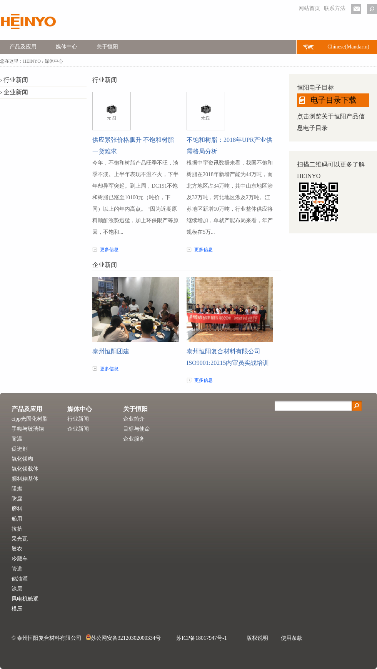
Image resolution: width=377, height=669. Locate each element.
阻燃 (17, 489)
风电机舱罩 (25, 599)
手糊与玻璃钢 (28, 429)
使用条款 (291, 638)
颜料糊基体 (25, 479)
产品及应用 (23, 47)
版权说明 (257, 638)
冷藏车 (20, 559)
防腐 (17, 499)
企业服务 (134, 439)
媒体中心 (66, 47)
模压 (17, 609)
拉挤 (17, 529)
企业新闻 (15, 92)
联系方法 (334, 8)
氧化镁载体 (25, 469)
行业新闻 (15, 80)
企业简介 (134, 419)
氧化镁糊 (22, 459)
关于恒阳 (107, 47)
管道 (17, 569)
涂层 (17, 589)
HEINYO (32, 61)
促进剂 (20, 449)
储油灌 (20, 579)
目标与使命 (136, 429)
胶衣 (17, 549)
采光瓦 (20, 539)
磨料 (17, 509)
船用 (17, 519)
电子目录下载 (333, 100)
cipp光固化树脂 (30, 419)
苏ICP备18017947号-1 (201, 638)
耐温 (17, 439)
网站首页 (309, 8)
